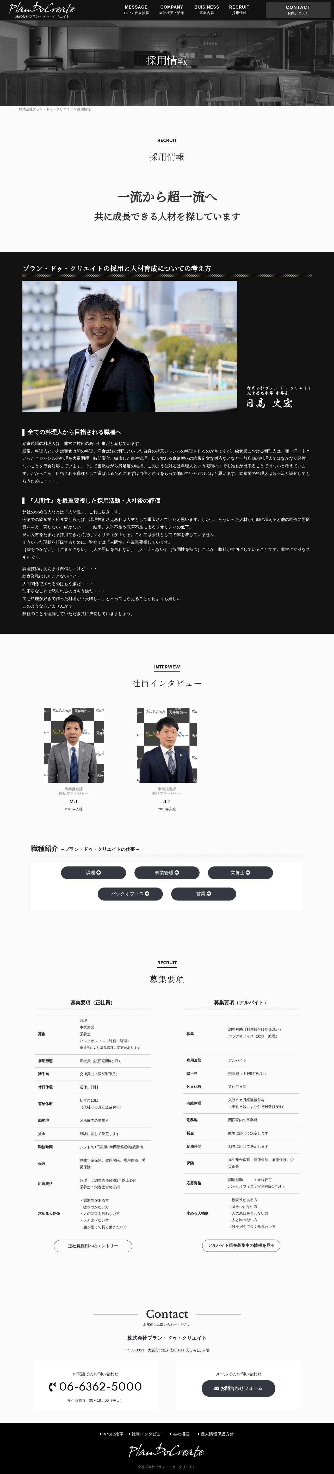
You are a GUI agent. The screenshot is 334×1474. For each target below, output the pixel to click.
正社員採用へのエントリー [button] (93, 1247)
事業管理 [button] (167, 872)
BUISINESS (206, 10)
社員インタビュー (147, 1434)
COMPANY (172, 10)
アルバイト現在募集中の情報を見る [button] (241, 1246)
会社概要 (179, 1434)
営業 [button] (204, 893)
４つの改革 (111, 1434)
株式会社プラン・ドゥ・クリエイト (42, 9)
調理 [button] (93, 872)
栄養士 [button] (241, 872)
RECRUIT (239, 10)
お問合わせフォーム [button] (238, 1388)
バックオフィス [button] (130, 893)
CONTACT (298, 10)
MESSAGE (136, 10)
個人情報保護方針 (216, 1434)
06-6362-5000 (100, 1387)
